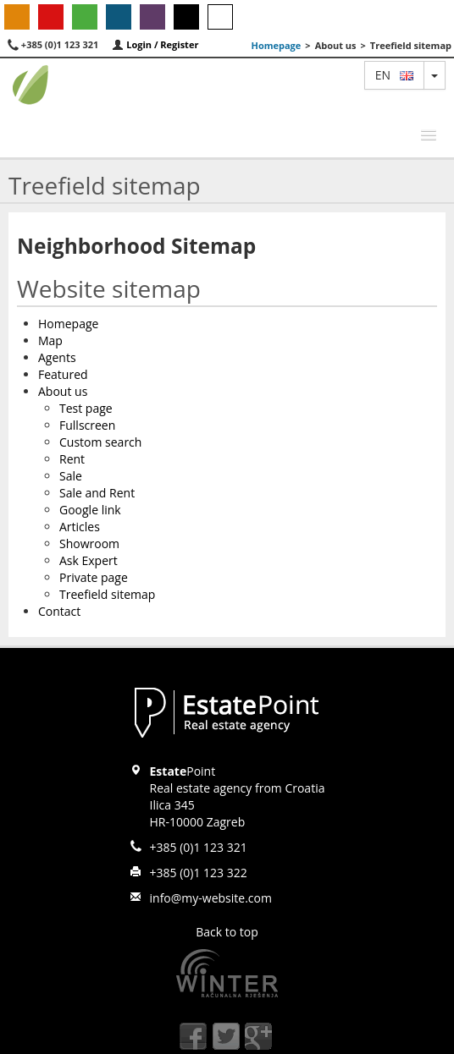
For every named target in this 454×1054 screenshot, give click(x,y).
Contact (59, 611)
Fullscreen (87, 425)
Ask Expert (88, 560)
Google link (90, 510)
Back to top (227, 932)
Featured (63, 374)
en (394, 75)
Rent (72, 459)
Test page (86, 408)
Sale (70, 476)
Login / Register (155, 44)
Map (50, 340)
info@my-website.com (211, 898)
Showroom (89, 543)
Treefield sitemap (107, 594)
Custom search (100, 442)
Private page (93, 577)
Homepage (276, 45)
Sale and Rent (97, 493)
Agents (57, 357)
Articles (79, 527)
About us (62, 391)
